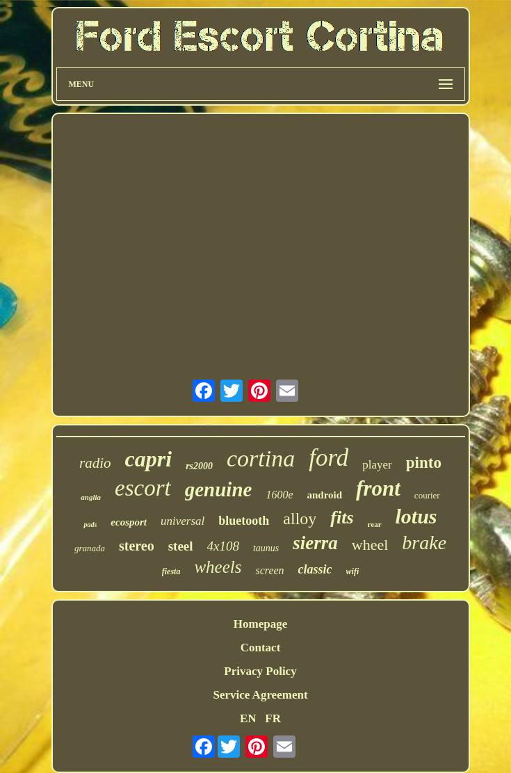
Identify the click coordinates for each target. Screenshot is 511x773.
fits (341, 517)
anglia (91, 497)
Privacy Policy (260, 671)
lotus (416, 516)
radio (95, 463)
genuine (218, 489)
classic (315, 569)
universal (182, 521)
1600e (279, 495)
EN (248, 718)
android (325, 495)
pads (90, 524)
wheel (370, 544)
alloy (299, 519)
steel (180, 546)
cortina (261, 458)
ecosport (129, 522)
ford (328, 457)
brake (424, 542)
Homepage (260, 623)
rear (375, 524)
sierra (315, 542)
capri (148, 458)
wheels (217, 567)
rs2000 (199, 466)
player (376, 464)
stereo (136, 545)
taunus (266, 548)
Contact (261, 647)
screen (269, 570)
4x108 (223, 546)
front (378, 488)
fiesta (171, 571)
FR (273, 718)
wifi (352, 571)
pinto (423, 462)
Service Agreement (260, 694)
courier (427, 495)
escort (143, 488)
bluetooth (243, 521)
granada (89, 548)
